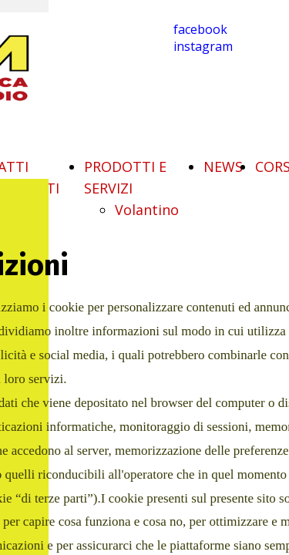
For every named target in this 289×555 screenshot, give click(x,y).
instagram (203, 46)
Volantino (147, 209)
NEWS (223, 166)
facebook (200, 29)
